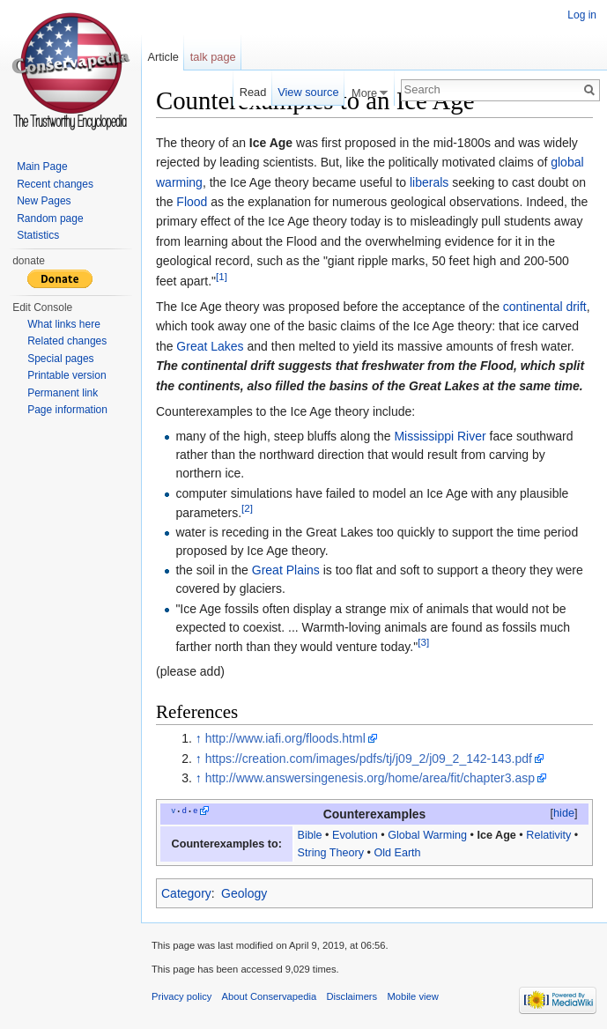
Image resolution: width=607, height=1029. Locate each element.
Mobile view (412, 996)
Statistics (38, 235)
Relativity (548, 835)
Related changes (67, 341)
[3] (423, 642)
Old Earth (397, 853)
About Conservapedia (269, 996)
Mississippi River (439, 436)
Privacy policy (181, 996)
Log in (581, 15)
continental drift (545, 307)
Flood (191, 202)
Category (186, 893)
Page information (67, 409)
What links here (63, 324)
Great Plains (286, 570)
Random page (50, 218)
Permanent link (62, 393)
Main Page (42, 166)
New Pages (43, 201)
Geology (244, 893)
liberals (429, 182)
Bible (310, 835)
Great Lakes (209, 346)
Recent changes (55, 184)
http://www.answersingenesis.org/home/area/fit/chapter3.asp (370, 778)
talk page (213, 56)
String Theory (331, 853)
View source (308, 92)
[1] (221, 276)
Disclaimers (351, 996)
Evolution (355, 835)
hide (563, 813)
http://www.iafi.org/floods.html (285, 738)
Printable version (66, 375)
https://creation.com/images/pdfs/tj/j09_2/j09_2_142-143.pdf (368, 758)
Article (163, 56)
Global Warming (427, 835)
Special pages (60, 358)
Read (253, 92)
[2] (247, 508)
